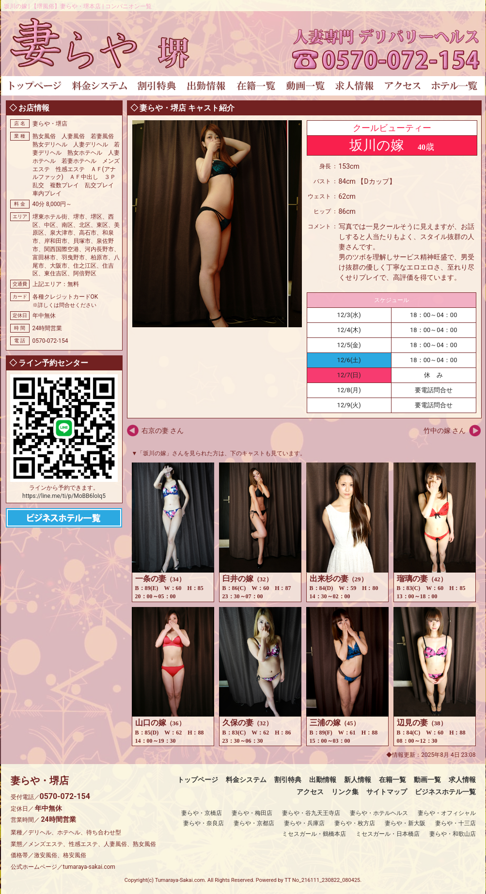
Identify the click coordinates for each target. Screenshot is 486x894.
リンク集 (345, 792)
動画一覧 (427, 779)
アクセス (310, 792)
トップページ (197, 779)
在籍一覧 (392, 779)
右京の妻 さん (162, 430)
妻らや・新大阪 (405, 823)
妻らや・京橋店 (201, 813)
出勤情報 (322, 779)
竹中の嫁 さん (444, 430)
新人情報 (357, 779)
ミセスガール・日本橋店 (388, 833)
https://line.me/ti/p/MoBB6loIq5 (64, 496)
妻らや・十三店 (455, 823)
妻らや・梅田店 (252, 813)
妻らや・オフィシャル (447, 813)
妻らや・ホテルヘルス (379, 813)
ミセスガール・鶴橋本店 (314, 833)
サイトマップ (386, 792)
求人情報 (462, 779)
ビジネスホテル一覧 (445, 792)
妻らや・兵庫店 (304, 823)
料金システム (246, 779)
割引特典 (287, 779)
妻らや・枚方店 (354, 823)
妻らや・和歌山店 (452, 833)
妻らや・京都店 (254, 823)
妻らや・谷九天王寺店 (311, 813)
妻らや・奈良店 (203, 823)
